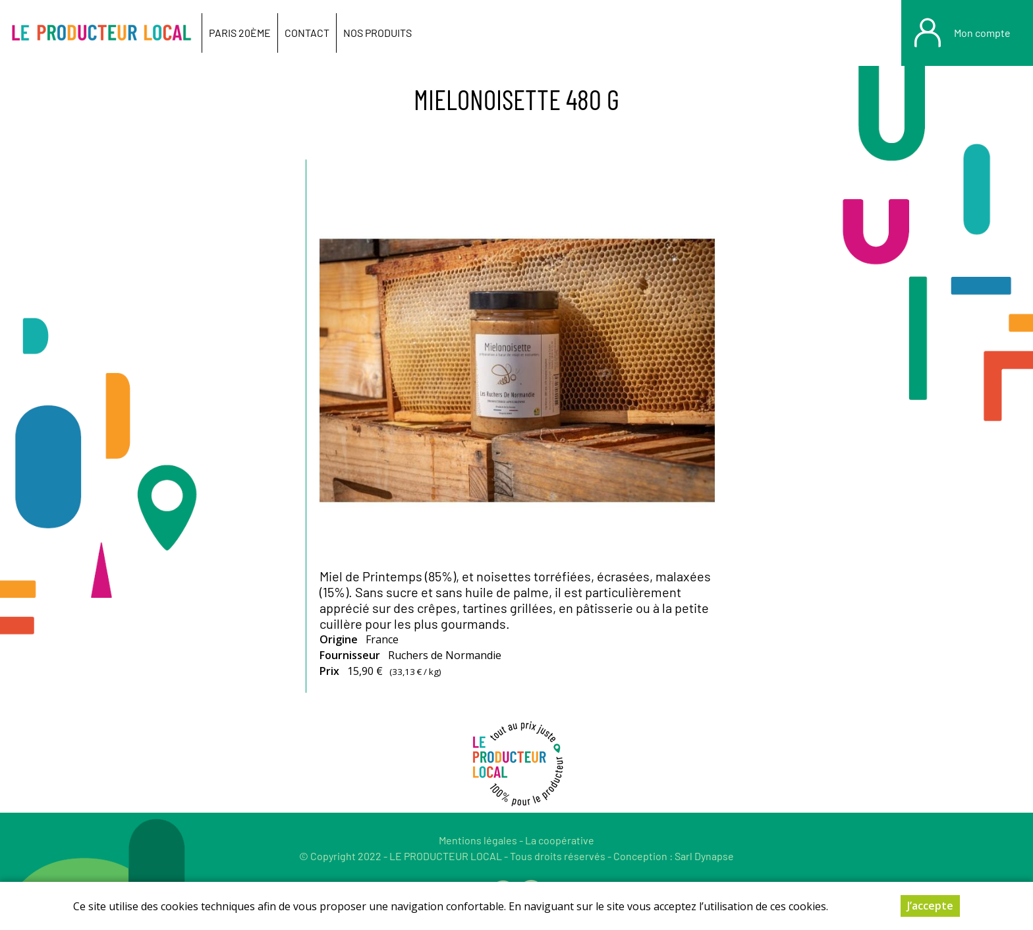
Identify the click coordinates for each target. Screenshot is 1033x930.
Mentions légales (478, 840)
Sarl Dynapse (704, 856)
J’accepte (930, 905)
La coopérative (559, 840)
